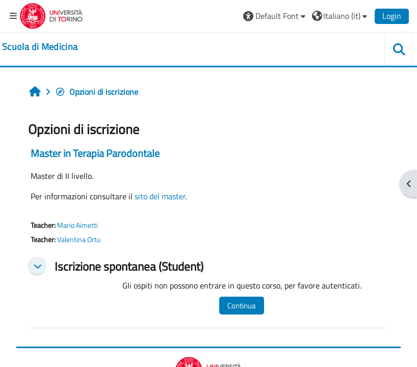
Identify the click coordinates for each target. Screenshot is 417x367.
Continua (241, 305)
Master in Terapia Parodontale (95, 153)
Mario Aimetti (77, 225)
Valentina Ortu (78, 239)
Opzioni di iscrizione (96, 92)
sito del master (160, 196)
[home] (39, 47)
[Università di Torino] (51, 15)
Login (391, 16)
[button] (275, 16)
